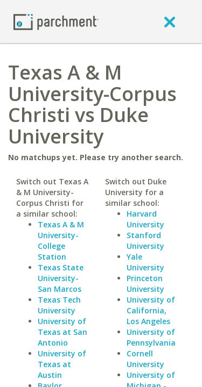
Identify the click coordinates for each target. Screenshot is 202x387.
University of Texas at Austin (62, 364)
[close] (169, 21)
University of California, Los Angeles (151, 310)
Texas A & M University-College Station (61, 240)
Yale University (145, 262)
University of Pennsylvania (151, 337)
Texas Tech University (59, 305)
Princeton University (145, 283)
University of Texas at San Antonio (62, 332)
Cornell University (145, 358)
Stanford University (145, 240)
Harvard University (145, 219)
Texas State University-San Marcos (60, 278)
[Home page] (56, 21)
